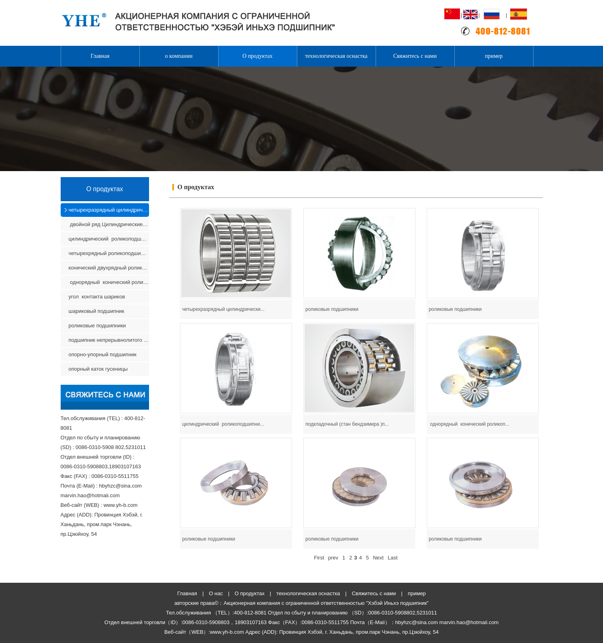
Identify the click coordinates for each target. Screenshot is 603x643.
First (319, 558)
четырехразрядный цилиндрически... (223, 309)
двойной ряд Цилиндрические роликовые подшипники (109, 224)
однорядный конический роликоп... (469, 424)
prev (333, 558)
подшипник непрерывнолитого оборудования (109, 340)
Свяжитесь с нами (415, 56)
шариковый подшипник (97, 311)
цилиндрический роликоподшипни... (223, 424)
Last (393, 558)
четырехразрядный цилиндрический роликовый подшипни (109, 210)
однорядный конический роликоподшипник (109, 282)
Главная (100, 56)
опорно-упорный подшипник (103, 354)
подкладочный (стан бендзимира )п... (346, 424)
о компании (178, 56)
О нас (216, 593)
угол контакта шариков (97, 297)
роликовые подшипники (97, 326)
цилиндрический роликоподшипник (109, 239)
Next (378, 558)
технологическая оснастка (336, 56)
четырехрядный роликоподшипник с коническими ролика (109, 253)
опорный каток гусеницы (98, 369)
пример (494, 56)
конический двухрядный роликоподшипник (109, 268)
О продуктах (258, 56)
